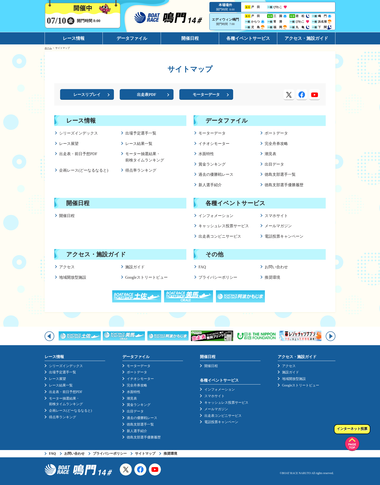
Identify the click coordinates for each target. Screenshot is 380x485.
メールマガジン (278, 226)
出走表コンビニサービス (219, 236)
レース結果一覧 (138, 144)
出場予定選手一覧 (140, 133)
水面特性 (206, 154)
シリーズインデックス (78, 133)
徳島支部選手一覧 (280, 174)
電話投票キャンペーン (284, 236)
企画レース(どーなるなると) (83, 170)
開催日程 (190, 38)
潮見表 (270, 154)
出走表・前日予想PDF (78, 154)
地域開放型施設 (72, 277)
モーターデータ (212, 133)
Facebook (140, 469)
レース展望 (69, 144)
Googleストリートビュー (146, 277)
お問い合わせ (276, 267)
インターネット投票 (352, 429)
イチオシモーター (214, 144)
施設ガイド (135, 267)
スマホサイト (276, 216)
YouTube (155, 469)
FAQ (202, 267)
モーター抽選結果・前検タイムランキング (144, 157)
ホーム (48, 48)
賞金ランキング (212, 164)
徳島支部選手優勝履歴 (284, 185)
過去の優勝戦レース (215, 174)
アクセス (67, 267)
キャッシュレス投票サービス (223, 226)
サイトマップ (145, 453)
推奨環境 (272, 277)
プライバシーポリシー (217, 277)
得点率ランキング (140, 170)
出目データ (274, 164)
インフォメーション (215, 216)
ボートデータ (276, 133)
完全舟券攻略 (276, 144)
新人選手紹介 (210, 185)
